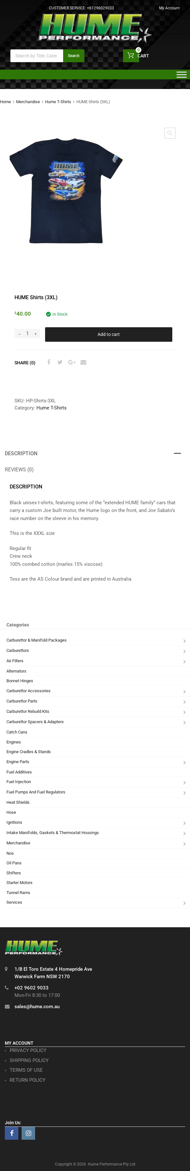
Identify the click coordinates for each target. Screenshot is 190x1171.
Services (14, 902)
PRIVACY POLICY (28, 1050)
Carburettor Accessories (28, 690)
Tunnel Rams (18, 892)
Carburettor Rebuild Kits (27, 711)
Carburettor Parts (21, 701)
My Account (169, 8)
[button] (170, 133)
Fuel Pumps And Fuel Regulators (35, 792)
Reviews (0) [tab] (19, 470)
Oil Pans (14, 863)
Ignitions (14, 822)
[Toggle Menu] (181, 77)
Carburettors (17, 650)
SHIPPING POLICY (29, 1060)
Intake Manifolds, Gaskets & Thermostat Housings (52, 832)
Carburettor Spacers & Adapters (35, 721)
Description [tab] (21, 453)
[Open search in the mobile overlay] (47, 55)
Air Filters (15, 660)
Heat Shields (18, 802)
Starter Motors (19, 882)
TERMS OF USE (26, 1070)
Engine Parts (17, 761)
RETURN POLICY (27, 1080)
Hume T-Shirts (58, 101)
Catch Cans (16, 732)
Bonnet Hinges (19, 680)
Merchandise (28, 101)
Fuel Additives (19, 772)
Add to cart (109, 334)
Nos (10, 853)
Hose (11, 812)
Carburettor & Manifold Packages (36, 640)
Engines (13, 742)
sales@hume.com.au (37, 1006)
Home (5, 101)
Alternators (16, 671)
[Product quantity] (27, 333)
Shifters (13, 873)
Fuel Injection (18, 781)
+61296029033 (100, 8)
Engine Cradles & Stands (28, 751)
